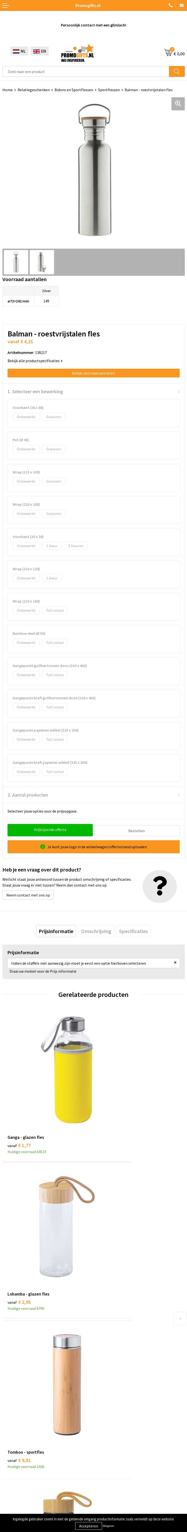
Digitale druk (13, 1443)
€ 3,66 (110, 1227)
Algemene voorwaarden (22, 1482)
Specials (9, 1457)
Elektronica (12, 1435)
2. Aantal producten (28, 795)
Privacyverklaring (16, 1496)
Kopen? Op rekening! (113, 1324)
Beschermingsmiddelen (22, 1420)
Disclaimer (11, 1504)
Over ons (103, 1316)
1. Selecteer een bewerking (35, 391)
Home (7, 89)
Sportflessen (109, 89)
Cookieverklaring (16, 1489)
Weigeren (108, 1526)
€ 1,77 (19, 1106)
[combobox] (85, 71)
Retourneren (106, 1435)
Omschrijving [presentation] (96, 930)
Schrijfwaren (12, 1413)
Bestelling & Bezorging (115, 1420)
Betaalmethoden (110, 1428)
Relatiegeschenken (34, 89)
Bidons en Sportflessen (74, 89)
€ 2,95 (110, 1106)
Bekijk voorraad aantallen (93, 373)
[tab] (56, 930)
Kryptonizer (12, 1450)
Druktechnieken (109, 1331)
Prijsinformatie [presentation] (56, 930)
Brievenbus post (15, 1428)
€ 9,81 (19, 1227)
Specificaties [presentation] (133, 930)
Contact (103, 1413)
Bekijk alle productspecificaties (35, 360)
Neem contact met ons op (28, 893)
